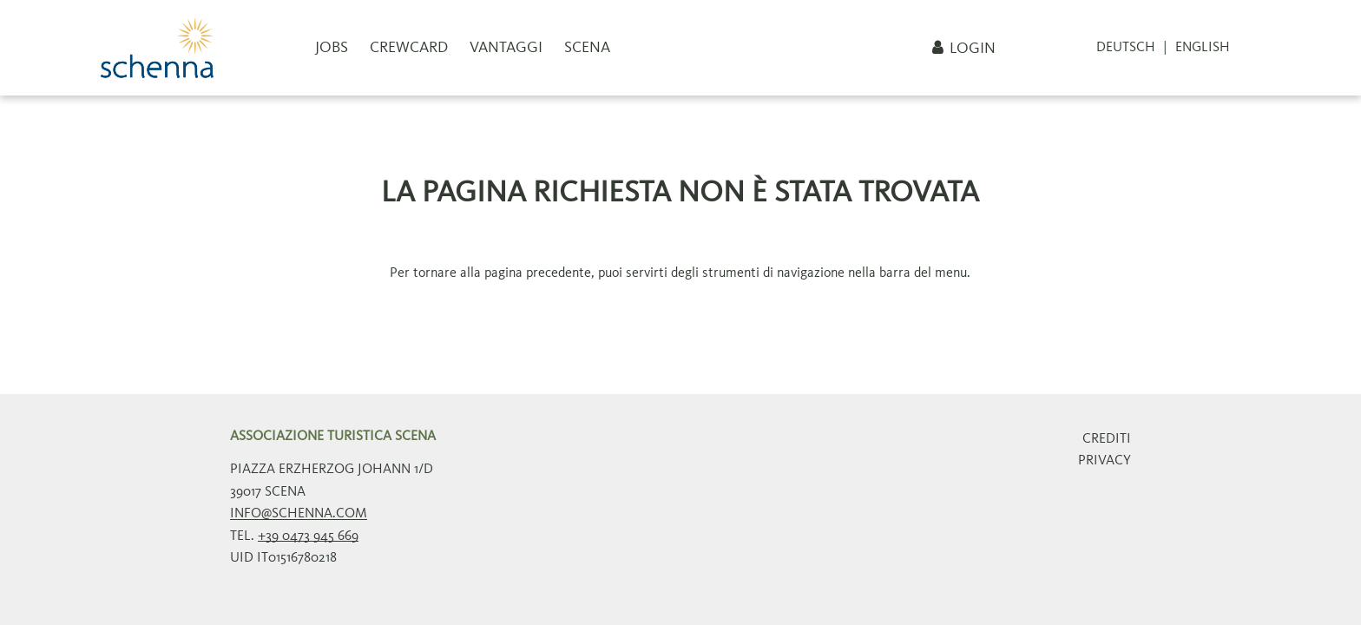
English (1202, 48)
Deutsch (1125, 48)
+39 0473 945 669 (308, 536)
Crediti (1106, 439)
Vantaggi (506, 48)
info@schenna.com (298, 514)
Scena (587, 48)
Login (973, 48)
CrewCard (409, 48)
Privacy (1104, 461)
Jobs (331, 48)
